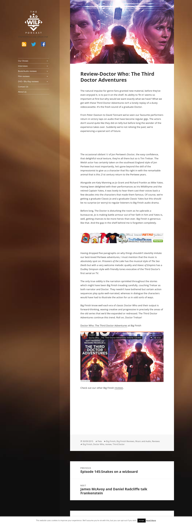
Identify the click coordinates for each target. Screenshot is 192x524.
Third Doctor (119, 444)
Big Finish (111, 441)
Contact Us (23, 86)
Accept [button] (141, 520)
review (108, 444)
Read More (151, 520)
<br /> (87, 409)
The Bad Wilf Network (28, 14)
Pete (100, 441)
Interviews (23, 66)
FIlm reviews (24, 76)
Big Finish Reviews (125, 441)
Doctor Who (98, 444)
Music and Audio (143, 441)
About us (22, 91)
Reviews (156, 441)
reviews (119, 387)
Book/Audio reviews (27, 71)
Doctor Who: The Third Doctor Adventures (103, 325)
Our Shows (23, 60)
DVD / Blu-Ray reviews (28, 81)
